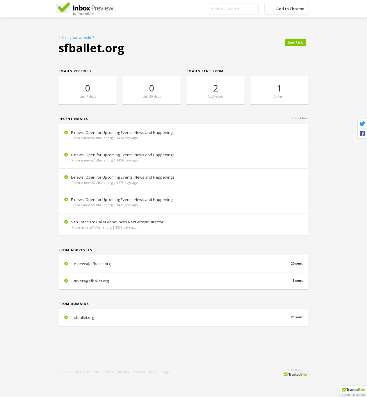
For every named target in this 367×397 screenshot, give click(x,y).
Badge (153, 371)
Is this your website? (76, 37)
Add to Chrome (290, 8)
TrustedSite (91, 371)
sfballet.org (183, 317)
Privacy (123, 371)
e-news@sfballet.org (183, 263)
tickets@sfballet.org (183, 280)
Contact (139, 371)
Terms (109, 371)
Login (166, 371)
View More (300, 118)
